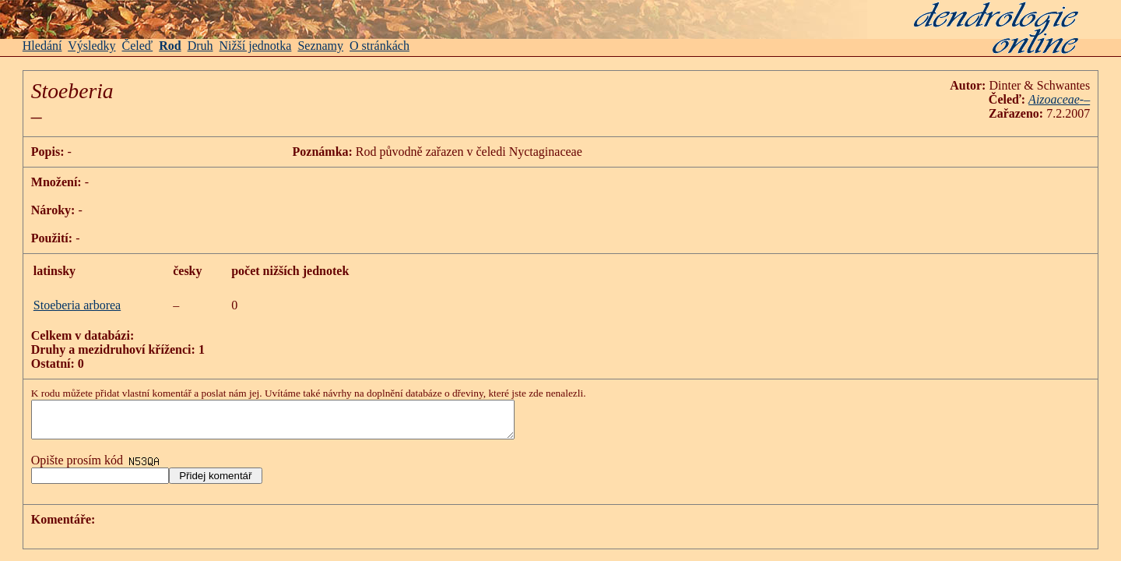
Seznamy (320, 45)
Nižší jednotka (256, 45)
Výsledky (91, 45)
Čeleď (137, 45)
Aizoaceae (1054, 99)
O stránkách (379, 45)
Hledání (42, 45)
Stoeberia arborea (77, 305)
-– (1085, 99)
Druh (200, 45)
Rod (170, 45)
